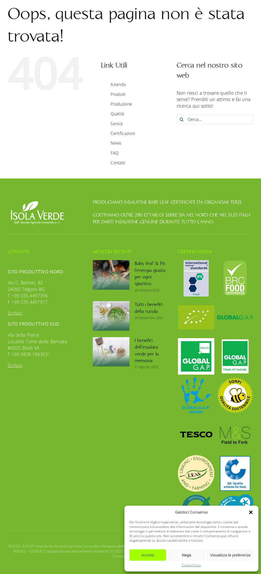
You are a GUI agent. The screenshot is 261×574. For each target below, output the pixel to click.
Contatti (118, 162)
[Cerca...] (215, 119)
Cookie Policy (191, 565)
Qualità (117, 114)
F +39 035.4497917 (28, 302)
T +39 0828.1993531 (29, 354)
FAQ (115, 153)
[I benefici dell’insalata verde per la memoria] (111, 352)
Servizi (117, 123)
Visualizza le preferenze (230, 555)
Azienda (118, 84)
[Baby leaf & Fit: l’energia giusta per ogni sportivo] (111, 275)
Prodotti (118, 94)
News (116, 143)
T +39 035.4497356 (28, 295)
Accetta (147, 555)
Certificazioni (123, 133)
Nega (186, 555)
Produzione (121, 104)
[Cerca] (182, 119)
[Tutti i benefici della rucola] (111, 316)
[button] (250, 512)
